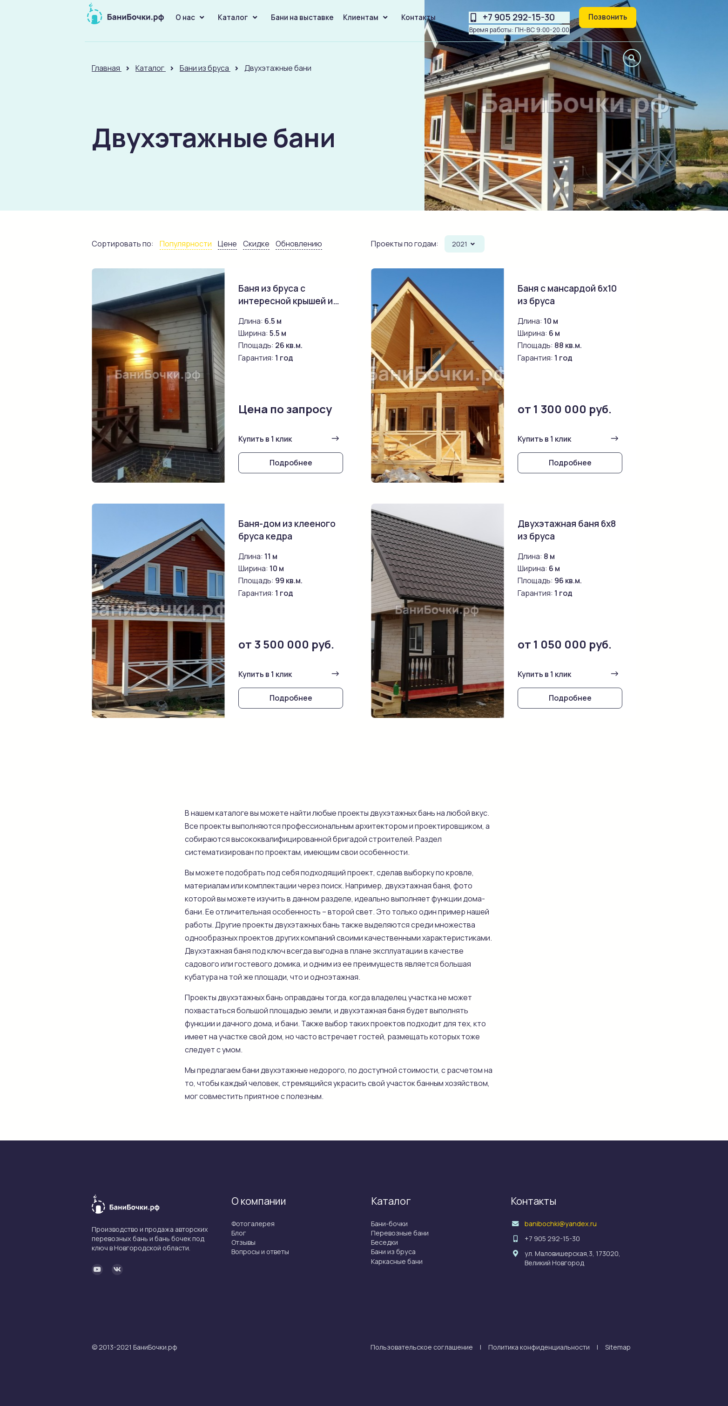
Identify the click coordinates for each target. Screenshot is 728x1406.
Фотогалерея (253, 1223)
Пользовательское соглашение (422, 1347)
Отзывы (243, 1242)
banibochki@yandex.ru (561, 1223)
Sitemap (618, 1347)
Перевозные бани (400, 1233)
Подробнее (291, 462)
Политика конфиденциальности (539, 1347)
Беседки (384, 1242)
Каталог (233, 17)
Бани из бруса (393, 1251)
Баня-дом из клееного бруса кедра (287, 530)
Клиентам (360, 17)
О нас (185, 17)
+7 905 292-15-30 (519, 17)
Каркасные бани (397, 1261)
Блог (238, 1233)
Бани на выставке (302, 17)
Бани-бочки (389, 1223)
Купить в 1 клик (265, 439)
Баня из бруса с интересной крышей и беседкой (286, 301)
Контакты (418, 17)
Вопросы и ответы (260, 1251)
